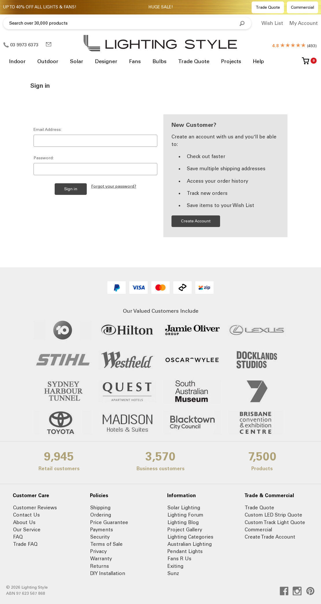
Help (258, 61)
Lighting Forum (185, 515)
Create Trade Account (270, 537)
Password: (44, 157)
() (294, 45)
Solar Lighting (183, 507)
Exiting (175, 566)
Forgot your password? (113, 186)
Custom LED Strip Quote (273, 515)
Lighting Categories (190, 537)
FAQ (18, 537)
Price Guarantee (109, 522)
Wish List (272, 23)
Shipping (100, 507)
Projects (231, 61)
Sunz (173, 573)
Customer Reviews (35, 507)
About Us (24, 522)
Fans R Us (179, 558)
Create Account (196, 221)
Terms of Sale (106, 544)
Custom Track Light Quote (275, 522)
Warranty (101, 558)
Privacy (98, 551)
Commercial (302, 7)
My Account (303, 23)
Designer (106, 61)
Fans (135, 61)
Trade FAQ (25, 544)
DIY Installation (107, 573)
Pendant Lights (185, 551)
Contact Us (26, 515)
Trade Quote (268, 7)
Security (100, 537)
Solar (76, 61)
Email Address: (47, 129)
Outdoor (47, 61)
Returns (99, 566)
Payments (101, 529)
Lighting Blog (183, 522)
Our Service (26, 529)
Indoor (17, 61)
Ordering (100, 515)
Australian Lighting (189, 544)
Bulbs (159, 61)
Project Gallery (184, 529)
